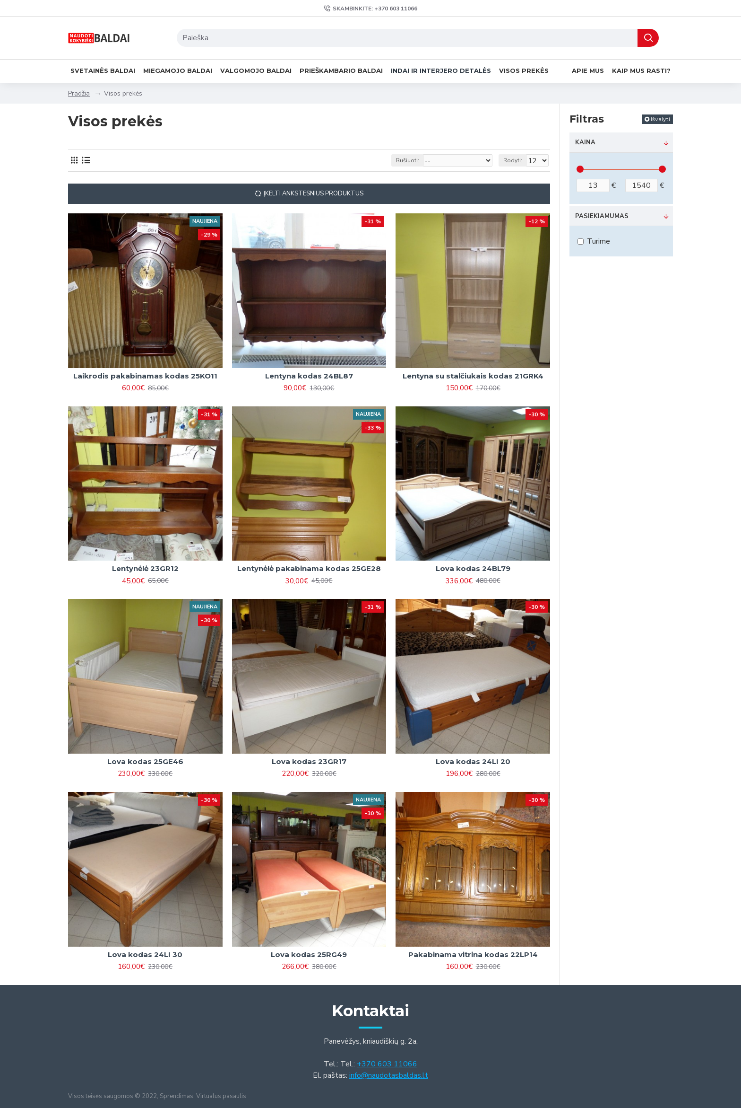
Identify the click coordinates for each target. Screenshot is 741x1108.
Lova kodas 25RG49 (309, 954)
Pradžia (79, 93)
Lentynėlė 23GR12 (145, 568)
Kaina (585, 142)
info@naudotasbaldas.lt (388, 1075)
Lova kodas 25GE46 (145, 761)
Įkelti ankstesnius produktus (313, 193)
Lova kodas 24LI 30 (145, 954)
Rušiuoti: (414, 160)
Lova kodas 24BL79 (473, 568)
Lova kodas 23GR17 (309, 761)
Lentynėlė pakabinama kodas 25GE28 (309, 568)
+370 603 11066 (387, 1064)
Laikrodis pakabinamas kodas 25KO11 (145, 375)
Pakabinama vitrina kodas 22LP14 (473, 954)
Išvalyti (660, 119)
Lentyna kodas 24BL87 (309, 375)
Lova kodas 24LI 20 (473, 761)
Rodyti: (515, 160)
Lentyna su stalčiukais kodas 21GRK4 (473, 375)
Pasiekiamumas (602, 216)
